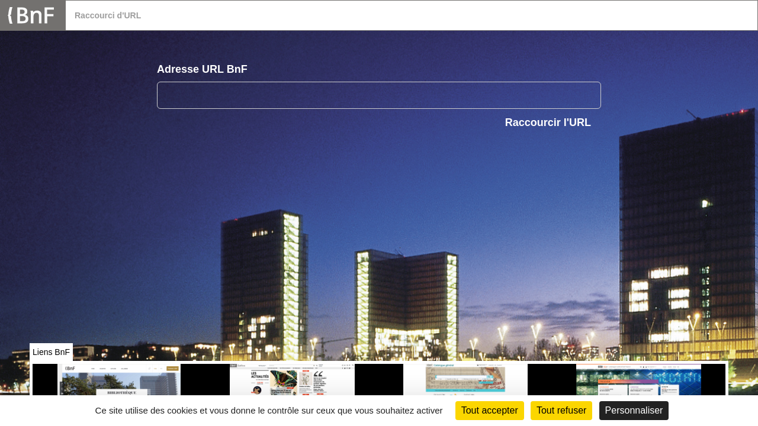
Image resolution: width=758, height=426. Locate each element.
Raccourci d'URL (108, 15)
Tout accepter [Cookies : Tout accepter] (489, 410)
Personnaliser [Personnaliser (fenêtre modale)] (634, 410)
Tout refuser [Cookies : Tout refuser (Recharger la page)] (561, 410)
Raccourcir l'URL (548, 122)
